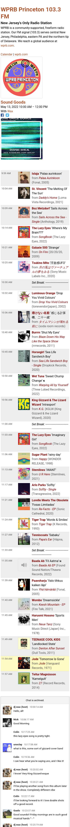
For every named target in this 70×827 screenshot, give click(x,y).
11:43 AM (6, 599)
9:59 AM (6, 173)
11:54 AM (6, 658)
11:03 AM (6, 434)
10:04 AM (6, 188)
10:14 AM (6, 227)
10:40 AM (6, 332)
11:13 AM (6, 469)
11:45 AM (6, 615)
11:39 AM (6, 580)
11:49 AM (6, 639)
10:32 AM (6, 292)
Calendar (6, 54)
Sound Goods (13, 102)
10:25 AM (6, 262)
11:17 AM (6, 484)
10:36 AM (6, 312)
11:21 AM (6, 499)
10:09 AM (6, 208)
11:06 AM (6, 454)
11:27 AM (6, 534)
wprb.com (7, 45)
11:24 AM (6, 519)
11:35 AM (6, 560)
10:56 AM (6, 399)
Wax (10, 111)
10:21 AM (6, 247)
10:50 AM (6, 375)
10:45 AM (6, 351)
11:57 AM (6, 673)
